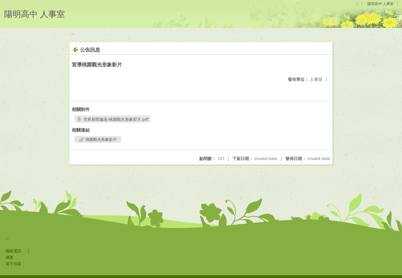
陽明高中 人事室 (380, 3)
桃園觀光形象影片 (98, 139)
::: (356, 3)
